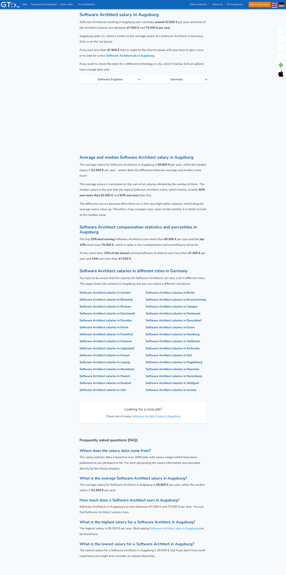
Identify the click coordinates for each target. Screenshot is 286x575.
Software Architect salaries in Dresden (106, 320)
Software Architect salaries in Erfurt (104, 327)
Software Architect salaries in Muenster (172, 369)
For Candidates (87, 4)
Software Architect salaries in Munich (105, 376)
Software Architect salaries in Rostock (105, 383)
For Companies (236, 4)
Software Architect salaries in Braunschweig (176, 300)
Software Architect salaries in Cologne (172, 307)
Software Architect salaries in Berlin (170, 293)
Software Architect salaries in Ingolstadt (107, 348)
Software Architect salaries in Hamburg (173, 334)
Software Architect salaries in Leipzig (105, 362)
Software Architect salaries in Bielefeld (106, 300)
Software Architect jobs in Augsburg (155, 416)
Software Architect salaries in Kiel (169, 355)
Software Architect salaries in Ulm (103, 390)
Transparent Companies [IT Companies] (44, 4)
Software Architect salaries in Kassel (105, 355)
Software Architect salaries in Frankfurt (106, 334)
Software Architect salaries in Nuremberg (174, 376)
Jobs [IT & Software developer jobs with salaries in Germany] (24, 4)
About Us (217, 4)
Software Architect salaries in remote (171, 390)
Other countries (199, 4)
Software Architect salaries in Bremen (105, 307)
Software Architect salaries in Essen (170, 327)
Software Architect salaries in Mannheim (107, 369)
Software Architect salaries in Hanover (106, 341)
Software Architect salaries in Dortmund (173, 314)
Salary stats (67, 4)
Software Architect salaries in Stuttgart (172, 383)
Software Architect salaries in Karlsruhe (173, 348)
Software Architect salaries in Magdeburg (174, 362)
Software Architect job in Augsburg (130, 56)
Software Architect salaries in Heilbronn (173, 341)
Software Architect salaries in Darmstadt (107, 314)
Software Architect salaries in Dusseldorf (174, 320)
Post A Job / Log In (259, 4)
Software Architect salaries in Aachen (105, 293)
